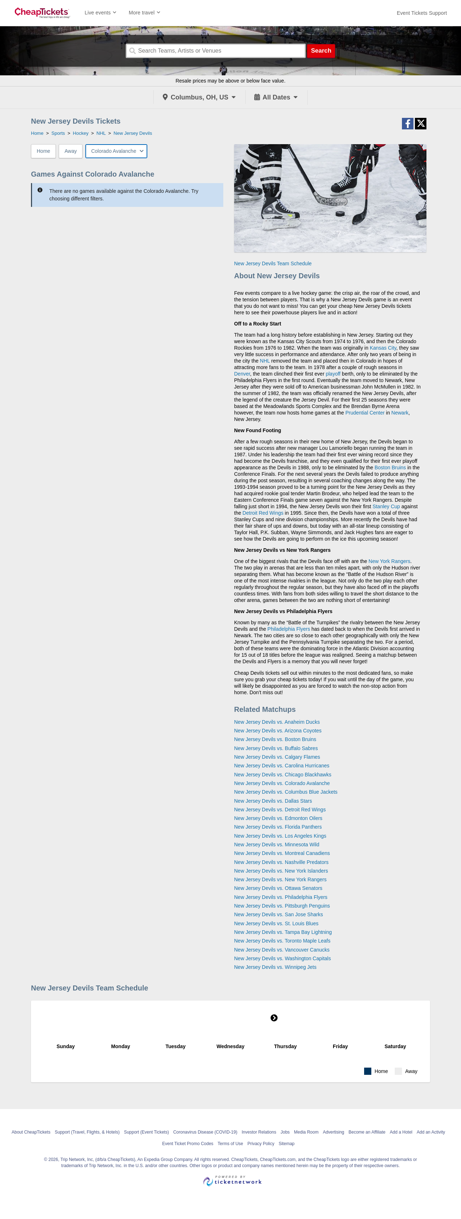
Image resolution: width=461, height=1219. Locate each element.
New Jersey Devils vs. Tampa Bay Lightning (283, 932)
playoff (333, 374)
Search (321, 50)
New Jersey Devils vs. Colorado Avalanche (282, 783)
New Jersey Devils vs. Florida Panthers (278, 827)
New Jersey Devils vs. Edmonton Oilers (278, 818)
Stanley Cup (386, 506)
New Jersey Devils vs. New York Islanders (281, 871)
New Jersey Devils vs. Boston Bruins (275, 739)
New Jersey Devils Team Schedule (273, 263)
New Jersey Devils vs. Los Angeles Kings (280, 836)
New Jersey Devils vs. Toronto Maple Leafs (282, 941)
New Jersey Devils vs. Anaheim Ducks (277, 722)
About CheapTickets (31, 1132)
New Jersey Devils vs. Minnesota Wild (276, 844)
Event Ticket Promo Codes (187, 1143)
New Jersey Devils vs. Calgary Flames (277, 757)
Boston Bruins (390, 467)
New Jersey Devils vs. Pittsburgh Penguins (282, 906)
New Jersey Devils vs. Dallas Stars (273, 801)
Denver (242, 374)
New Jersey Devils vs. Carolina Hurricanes (282, 765)
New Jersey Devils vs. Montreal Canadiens (282, 853)
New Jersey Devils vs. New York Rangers (280, 879)
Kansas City (383, 348)
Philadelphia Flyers (289, 629)
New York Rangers (389, 561)
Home (43, 151)
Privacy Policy (260, 1143)
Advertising (333, 1132)
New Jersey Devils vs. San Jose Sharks (278, 914)
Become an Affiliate (367, 1132)
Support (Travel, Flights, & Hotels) (87, 1132)
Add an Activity (431, 1132)
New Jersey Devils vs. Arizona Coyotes (278, 730)
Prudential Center (365, 413)
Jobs (285, 1132)
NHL (265, 361)
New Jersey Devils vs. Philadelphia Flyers (280, 897)
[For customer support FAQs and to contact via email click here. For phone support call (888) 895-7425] (421, 13)
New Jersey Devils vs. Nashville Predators (281, 862)
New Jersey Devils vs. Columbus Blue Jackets (285, 792)
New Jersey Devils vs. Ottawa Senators (278, 888)
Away (70, 151)
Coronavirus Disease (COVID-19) (205, 1132)
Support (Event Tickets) (146, 1132)
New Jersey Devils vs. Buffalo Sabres (276, 748)
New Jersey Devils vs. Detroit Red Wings (280, 809)
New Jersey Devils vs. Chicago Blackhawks (282, 774)
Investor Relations (259, 1132)
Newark (399, 413)
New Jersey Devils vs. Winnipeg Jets (275, 967)
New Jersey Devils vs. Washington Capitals (282, 958)
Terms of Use (230, 1143)
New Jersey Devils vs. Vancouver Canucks (282, 950)
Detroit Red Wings (262, 513)
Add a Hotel (401, 1132)
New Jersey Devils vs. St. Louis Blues (276, 923)
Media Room (306, 1132)
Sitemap (287, 1143)
